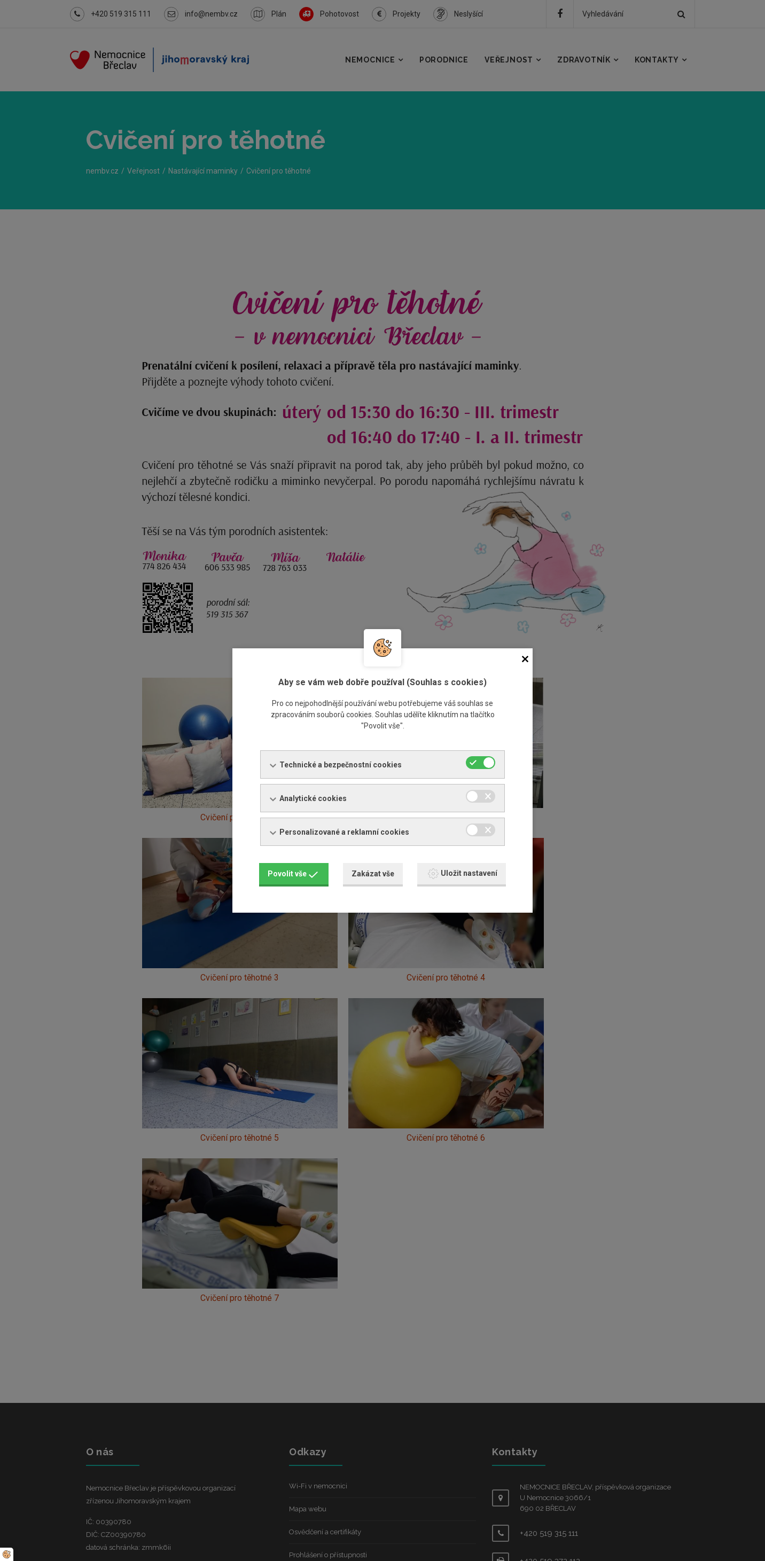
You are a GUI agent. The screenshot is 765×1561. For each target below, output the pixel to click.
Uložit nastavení (462, 872)
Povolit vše (293, 872)
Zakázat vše (373, 872)
